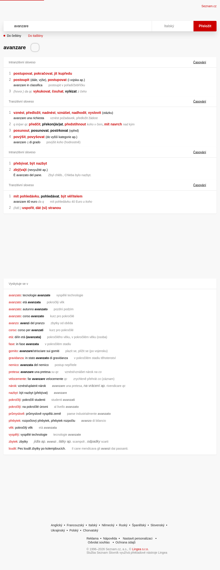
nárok (12, 386)
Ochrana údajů (125, 542)
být (32, 163)
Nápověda (110, 538)
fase (11, 344)
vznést (18, 113)
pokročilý (15, 399)
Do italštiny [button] (35, 35)
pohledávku (29, 196)
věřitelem (74, 196)
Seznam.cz (209, 6)
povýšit (19, 137)
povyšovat (36, 137)
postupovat (22, 73)
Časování (202, 62)
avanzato (15, 295)
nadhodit (79, 113)
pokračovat (43, 73)
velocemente (17, 379)
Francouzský (75, 525)
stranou (54, 208)
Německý (108, 525)
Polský (73, 530)
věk (11, 427)
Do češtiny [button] (14, 35)
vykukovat (41, 91)
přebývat (20, 163)
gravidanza (16, 358)
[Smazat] (135, 26)
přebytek (14, 420)
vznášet (63, 113)
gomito (13, 351)
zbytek (13, 441)
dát (38, 208)
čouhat (57, 91)
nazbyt (41, 163)
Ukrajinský (58, 530)
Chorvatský (90, 530)
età (11, 337)
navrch (116, 124)
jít (55, 73)
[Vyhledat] (72, 26)
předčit (34, 124)
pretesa (14, 372)
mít (106, 124)
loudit (12, 448)
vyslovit (94, 113)
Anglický (56, 525)
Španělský (139, 525)
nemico (13, 365)
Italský (92, 525)
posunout (21, 130)
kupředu (65, 73)
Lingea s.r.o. (140, 549)
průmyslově (16, 413)
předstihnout (75, 124)
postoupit (21, 80)
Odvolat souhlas (99, 542)
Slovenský (157, 525)
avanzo (13, 323)
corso (12, 330)
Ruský (123, 525)
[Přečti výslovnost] (35, 47)
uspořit (28, 208)
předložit (33, 113)
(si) (44, 208)
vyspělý (14, 434)
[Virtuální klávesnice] (144, 26)
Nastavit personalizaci (137, 538)
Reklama (92, 538)
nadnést (48, 113)
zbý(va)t (20, 170)
